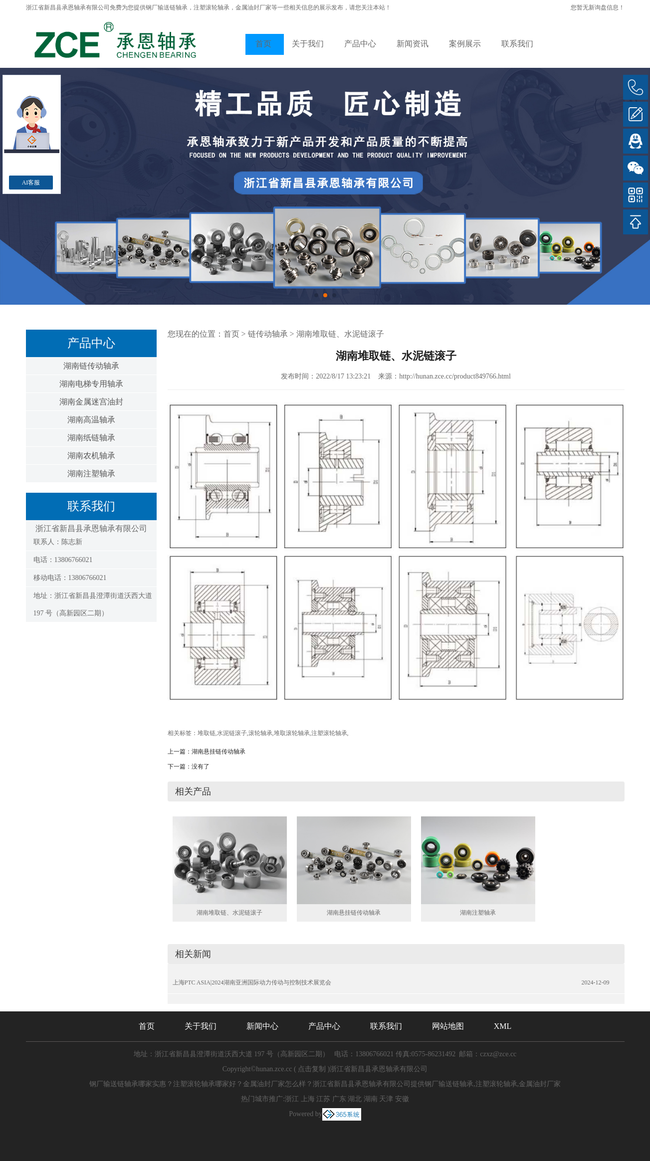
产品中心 (360, 43)
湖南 (371, 1099)
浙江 (292, 1099)
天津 (386, 1099)
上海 (308, 1099)
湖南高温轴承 (91, 419)
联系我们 (517, 43)
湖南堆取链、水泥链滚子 (340, 334)
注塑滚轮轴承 (329, 733)
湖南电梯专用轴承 (91, 384)
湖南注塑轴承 (91, 473)
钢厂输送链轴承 (167, 7)
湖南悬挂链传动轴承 (218, 751)
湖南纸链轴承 (91, 437)
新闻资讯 (413, 43)
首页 (263, 43)
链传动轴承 (268, 334)
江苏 (323, 1099)
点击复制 (312, 1069)
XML (503, 1026)
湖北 (355, 1099)
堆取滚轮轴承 (292, 733)
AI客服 (31, 182)
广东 (339, 1099)
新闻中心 (262, 1026)
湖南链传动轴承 (91, 366)
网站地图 (448, 1026)
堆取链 (207, 733)
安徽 (402, 1099)
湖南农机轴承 (91, 455)
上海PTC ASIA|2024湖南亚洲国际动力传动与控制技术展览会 (252, 982)
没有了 (201, 766)
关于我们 (308, 43)
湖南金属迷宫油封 (91, 401)
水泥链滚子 (232, 733)
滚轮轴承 (260, 733)
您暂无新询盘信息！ (598, 7)
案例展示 (465, 43)
